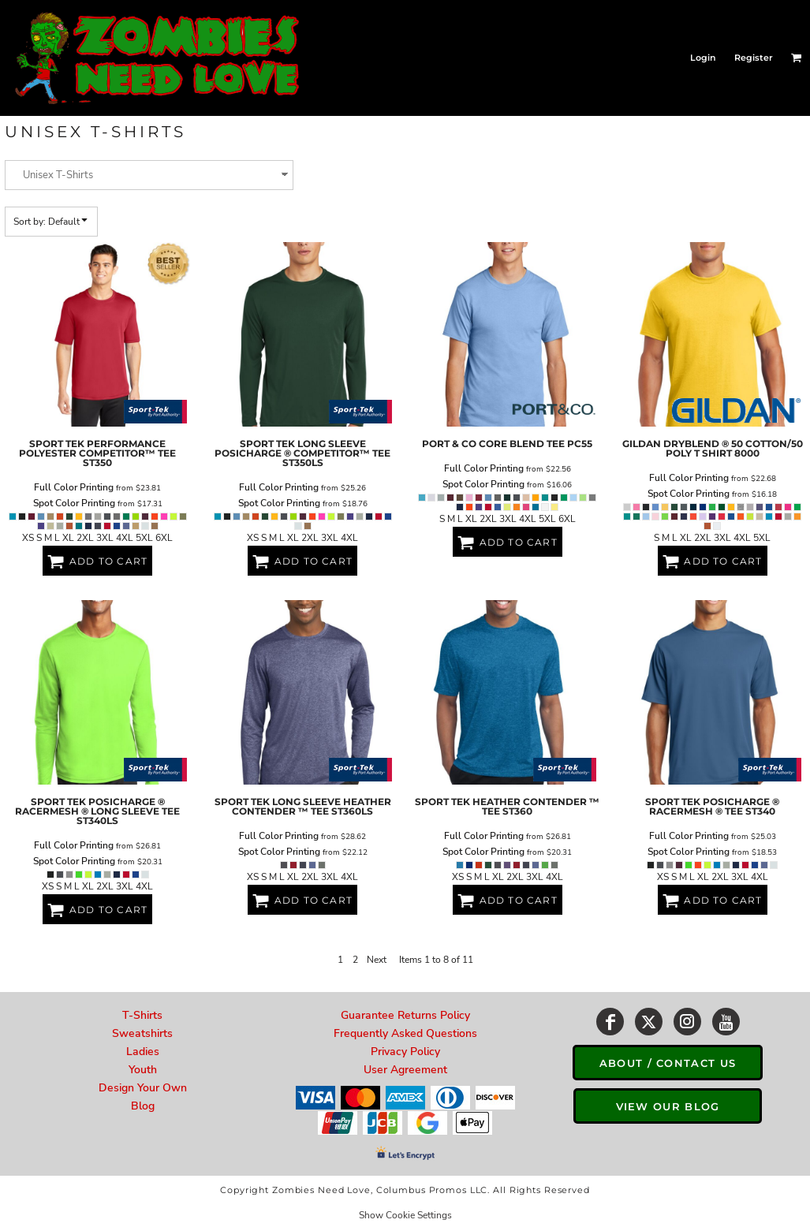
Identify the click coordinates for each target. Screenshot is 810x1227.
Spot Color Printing (74, 503)
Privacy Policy (405, 1051)
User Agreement (405, 1069)
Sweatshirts (142, 1033)
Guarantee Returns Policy (405, 1015)
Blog (143, 1105)
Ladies (142, 1051)
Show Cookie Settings (405, 1215)
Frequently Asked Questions (405, 1033)
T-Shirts (142, 1015)
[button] (796, 57)
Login (703, 57)
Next (376, 959)
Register (753, 57)
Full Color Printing (74, 487)
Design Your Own (143, 1087)
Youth (143, 1069)
